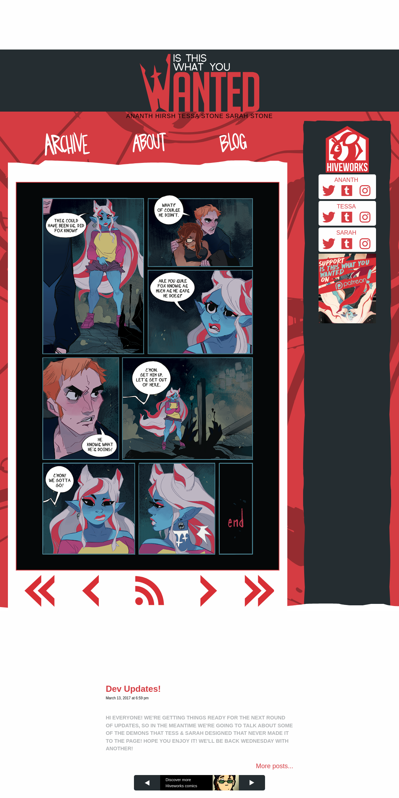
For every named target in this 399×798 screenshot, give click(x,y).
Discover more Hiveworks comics (181, 783)
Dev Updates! (133, 689)
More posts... (274, 766)
